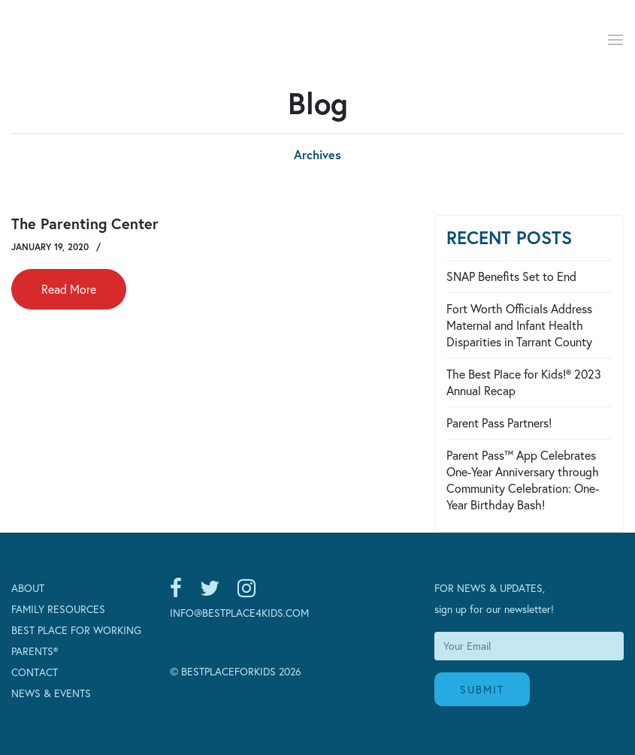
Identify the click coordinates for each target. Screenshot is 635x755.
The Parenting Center (85, 223)
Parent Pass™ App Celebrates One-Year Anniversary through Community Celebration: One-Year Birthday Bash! (522, 479)
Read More (68, 289)
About (27, 588)
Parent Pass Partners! (499, 422)
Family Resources (58, 609)
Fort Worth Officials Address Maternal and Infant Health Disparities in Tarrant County (519, 324)
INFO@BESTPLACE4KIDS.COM (239, 613)
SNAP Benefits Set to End (511, 276)
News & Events (51, 693)
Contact (34, 672)
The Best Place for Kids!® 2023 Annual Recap (523, 382)
